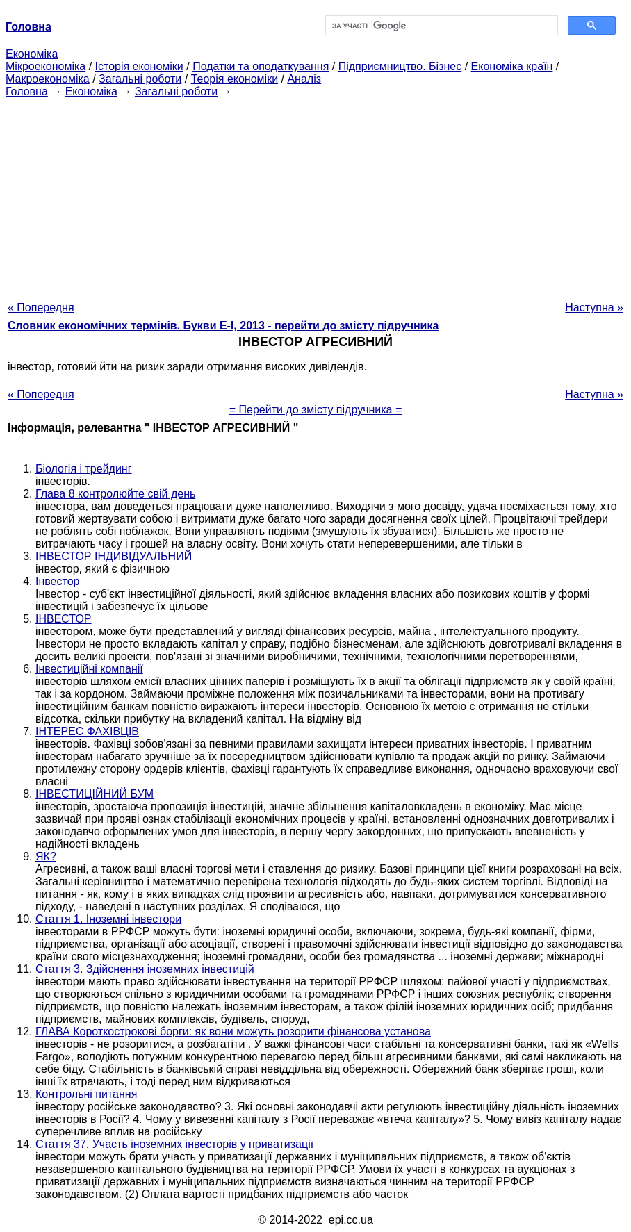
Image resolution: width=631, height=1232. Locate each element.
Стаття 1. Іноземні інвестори (108, 919)
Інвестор (57, 581)
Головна (27, 91)
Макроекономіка (48, 79)
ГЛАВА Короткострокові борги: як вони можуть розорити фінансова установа (233, 1031)
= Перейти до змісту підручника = (315, 410)
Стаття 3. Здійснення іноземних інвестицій (144, 969)
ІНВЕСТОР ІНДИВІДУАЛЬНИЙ (113, 556)
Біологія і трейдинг (83, 469)
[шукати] (440, 25)
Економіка (32, 54)
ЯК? (45, 856)
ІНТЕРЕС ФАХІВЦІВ (87, 731)
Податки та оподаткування (260, 66)
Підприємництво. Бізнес (400, 66)
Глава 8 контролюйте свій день (115, 494)
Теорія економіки (234, 79)
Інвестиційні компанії (89, 669)
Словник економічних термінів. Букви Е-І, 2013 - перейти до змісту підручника (223, 325)
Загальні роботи (140, 79)
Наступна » (594, 307)
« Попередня (41, 307)
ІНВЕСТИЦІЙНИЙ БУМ (94, 794)
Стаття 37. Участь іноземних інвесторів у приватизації (174, 1144)
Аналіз (304, 79)
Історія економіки (139, 66)
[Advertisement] (315, 195)
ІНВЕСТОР (63, 619)
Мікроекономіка (45, 66)
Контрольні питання (86, 1094)
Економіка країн (512, 66)
